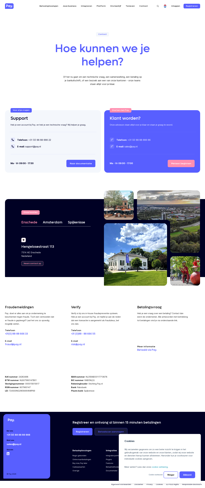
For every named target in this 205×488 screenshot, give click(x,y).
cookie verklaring (160, 467)
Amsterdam (52, 222)
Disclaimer (138, 484)
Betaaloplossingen (49, 6)
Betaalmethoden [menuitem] (112, 467)
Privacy (150, 484)
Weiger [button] (170, 475)
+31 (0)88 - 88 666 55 (83, 333)
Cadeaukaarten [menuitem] (78, 467)
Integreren (86, 6)
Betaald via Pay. (147, 350)
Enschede (29, 222)
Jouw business (69, 6)
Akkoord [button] (187, 475)
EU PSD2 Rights (172, 484)
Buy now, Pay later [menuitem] (79, 463)
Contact (143, 6)
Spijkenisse (76, 222)
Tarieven (130, 6)
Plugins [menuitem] (109, 459)
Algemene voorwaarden (121, 484)
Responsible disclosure (192, 484)
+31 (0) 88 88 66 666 (18, 434)
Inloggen (175, 6)
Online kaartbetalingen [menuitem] (81, 459)
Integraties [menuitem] (111, 450)
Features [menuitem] (109, 463)
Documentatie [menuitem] (111, 471)
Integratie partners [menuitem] (113, 456)
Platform (101, 6)
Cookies (159, 484)
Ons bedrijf (115, 6)
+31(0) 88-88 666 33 (16, 333)
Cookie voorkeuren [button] (156, 475)
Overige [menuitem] (75, 471)
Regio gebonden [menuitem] (79, 456)
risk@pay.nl (78, 344)
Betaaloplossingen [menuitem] (81, 450)
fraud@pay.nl (13, 344)
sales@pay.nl (14, 444)
